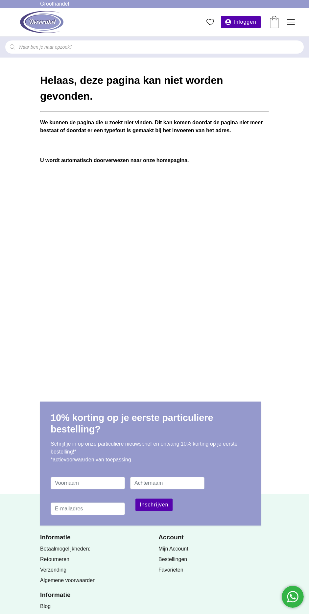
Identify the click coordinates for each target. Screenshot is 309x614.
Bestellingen (172, 559)
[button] (241, 22)
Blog (45, 606)
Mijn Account (173, 549)
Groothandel (54, 4)
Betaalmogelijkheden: (65, 549)
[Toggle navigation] (291, 22)
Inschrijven (154, 504)
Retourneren (54, 559)
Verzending (53, 570)
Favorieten (170, 570)
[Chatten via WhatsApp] (293, 597)
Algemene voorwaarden (68, 580)
